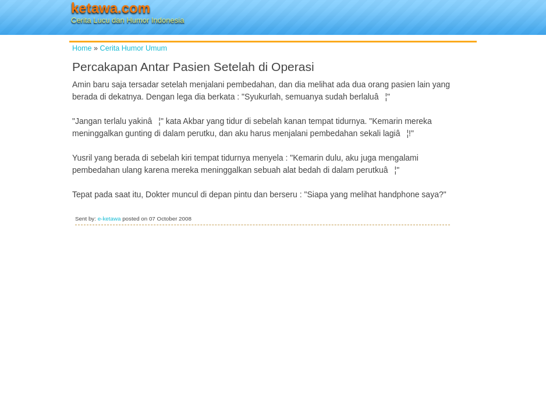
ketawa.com (110, 8)
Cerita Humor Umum (133, 48)
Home (82, 48)
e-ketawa (109, 218)
